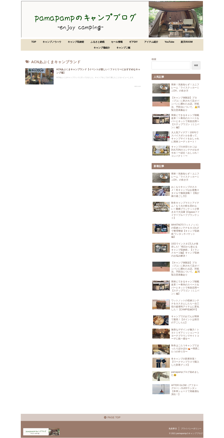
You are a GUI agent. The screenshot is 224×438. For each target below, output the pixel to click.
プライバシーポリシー (191, 429)
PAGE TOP (112, 417)
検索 (154, 59)
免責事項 (173, 429)
